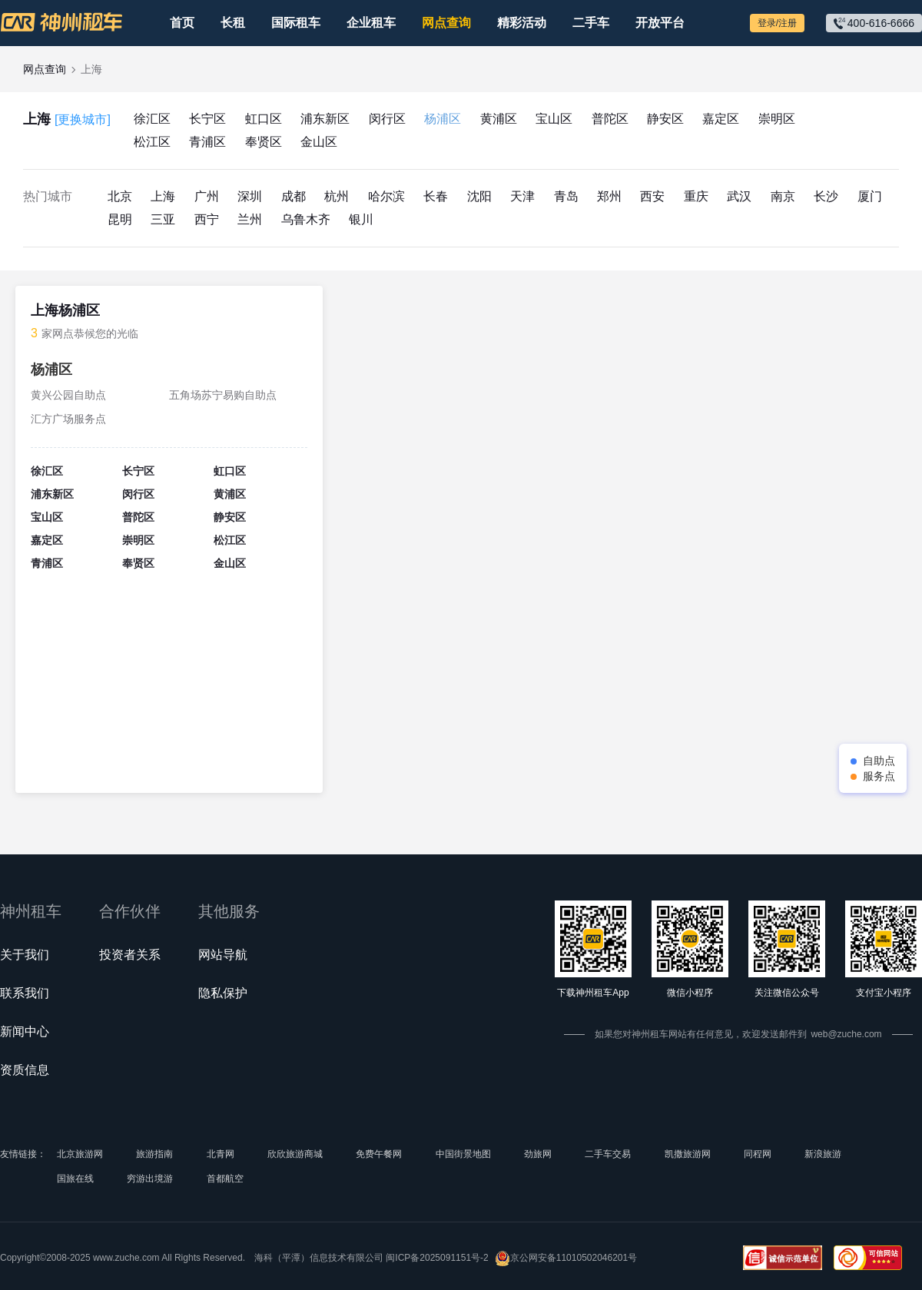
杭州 (336, 196)
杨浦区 (442, 118)
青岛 (566, 196)
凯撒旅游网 (688, 1154)
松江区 (152, 141)
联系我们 (24, 993)
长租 (233, 22)
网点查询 (446, 22)
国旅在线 (75, 1178)
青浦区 (207, 141)
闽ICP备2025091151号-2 (437, 1257)
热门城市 (47, 196)
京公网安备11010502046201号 (566, 1258)
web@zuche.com (846, 1034)
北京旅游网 (80, 1154)
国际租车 (295, 22)
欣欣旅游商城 (295, 1154)
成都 (293, 196)
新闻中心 (24, 1031)
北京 (120, 196)
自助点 (879, 760)
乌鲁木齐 (305, 219)
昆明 (120, 219)
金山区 (318, 141)
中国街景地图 (463, 1154)
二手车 (590, 22)
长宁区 (207, 118)
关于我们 (24, 954)
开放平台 (660, 22)
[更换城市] (83, 119)
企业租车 (371, 22)
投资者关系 (130, 954)
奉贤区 (263, 141)
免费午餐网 (379, 1154)
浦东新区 (325, 118)
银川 (361, 219)
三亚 (163, 219)
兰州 (249, 219)
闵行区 (387, 118)
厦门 (869, 196)
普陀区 (610, 118)
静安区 (665, 118)
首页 (182, 22)
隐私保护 (222, 993)
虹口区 (263, 118)
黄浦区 (498, 118)
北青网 (220, 1154)
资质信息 (24, 1069)
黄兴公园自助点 (68, 395)
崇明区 (776, 118)
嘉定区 (720, 118)
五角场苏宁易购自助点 (223, 395)
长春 (435, 196)
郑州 (609, 196)
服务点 (879, 776)
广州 (206, 196)
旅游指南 (154, 1154)
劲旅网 (538, 1154)
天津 (522, 196)
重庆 (696, 196)
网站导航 (222, 954)
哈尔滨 (386, 196)
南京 (783, 196)
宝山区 (554, 118)
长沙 (826, 196)
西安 (652, 196)
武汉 (739, 196)
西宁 (206, 219)
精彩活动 (521, 22)
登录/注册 (777, 23)
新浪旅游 (822, 1154)
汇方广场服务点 (68, 419)
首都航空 (225, 1178)
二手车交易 (608, 1154)
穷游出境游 (150, 1178)
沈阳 (479, 196)
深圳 (249, 196)
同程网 (757, 1154)
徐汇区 (152, 118)
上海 (67, 119)
